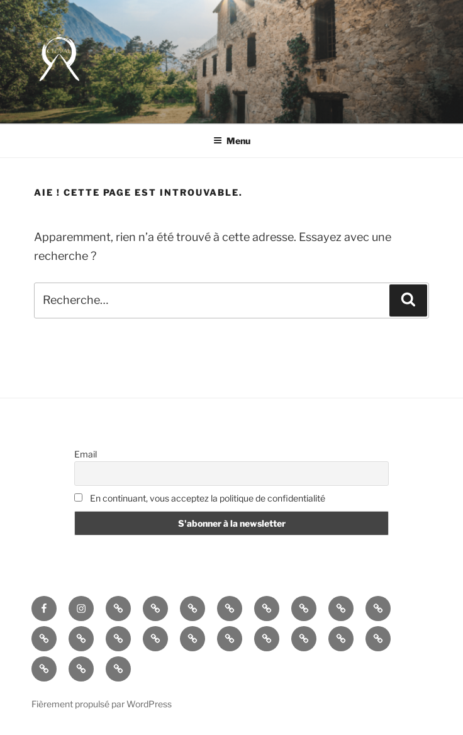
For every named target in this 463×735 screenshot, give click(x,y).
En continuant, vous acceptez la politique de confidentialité (199, 498)
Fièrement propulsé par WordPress (101, 704)
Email (85, 454)
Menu (231, 140)
